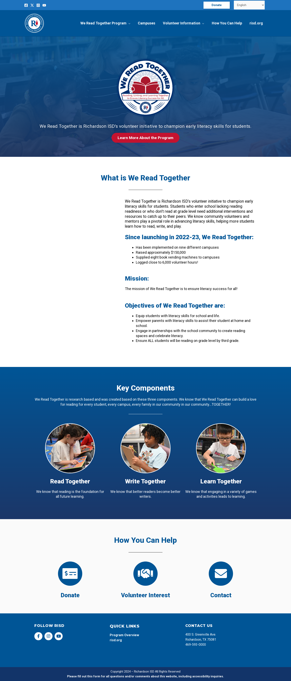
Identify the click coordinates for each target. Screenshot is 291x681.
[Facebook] (26, 5)
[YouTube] (44, 5)
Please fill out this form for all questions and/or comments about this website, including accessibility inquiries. (145, 676)
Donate (70, 595)
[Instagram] (38, 5)
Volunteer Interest (145, 595)
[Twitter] (32, 5)
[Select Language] (249, 5)
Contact (221, 595)
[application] (130, 23)
